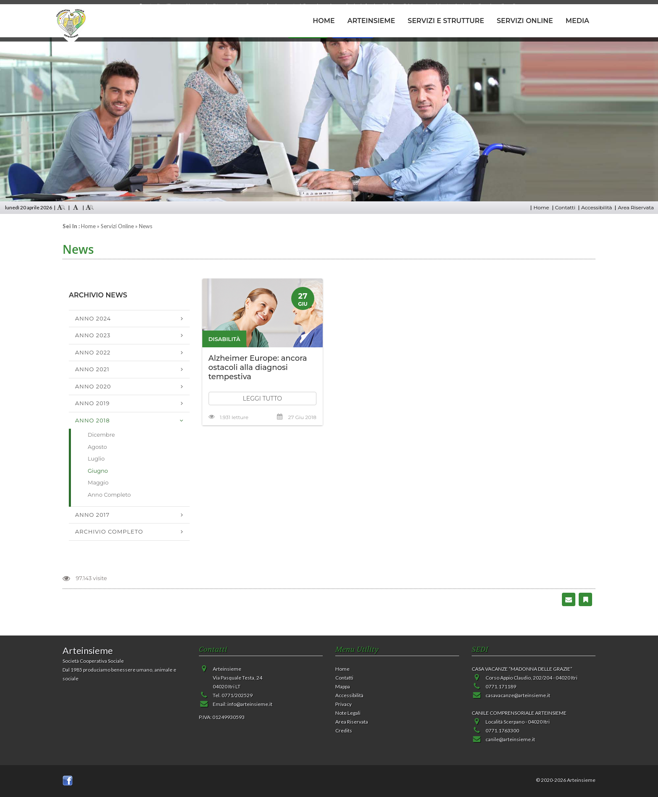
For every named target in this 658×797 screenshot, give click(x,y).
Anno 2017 (92, 514)
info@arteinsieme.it (249, 704)
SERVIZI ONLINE (525, 21)
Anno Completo (109, 494)
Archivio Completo (109, 531)
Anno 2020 (93, 386)
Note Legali (347, 713)
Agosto (97, 446)
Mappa (342, 686)
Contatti (565, 207)
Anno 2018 (92, 420)
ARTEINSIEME (371, 21)
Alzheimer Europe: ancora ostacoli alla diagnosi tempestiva (258, 367)
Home (541, 207)
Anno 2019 (92, 403)
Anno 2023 (92, 335)
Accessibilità (596, 207)
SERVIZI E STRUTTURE (446, 21)
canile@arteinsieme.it (510, 739)
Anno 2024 (93, 318)
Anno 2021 (92, 369)
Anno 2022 (93, 352)
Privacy (343, 704)
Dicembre (101, 434)
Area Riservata (636, 207)
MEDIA (577, 21)
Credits (343, 730)
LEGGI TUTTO (262, 398)
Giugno (98, 470)
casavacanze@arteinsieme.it (518, 695)
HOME (323, 21)
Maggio (98, 482)
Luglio (96, 458)
